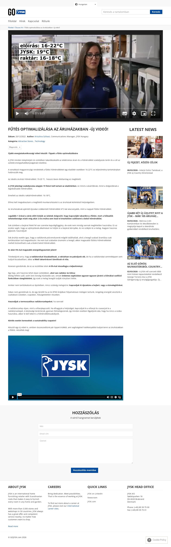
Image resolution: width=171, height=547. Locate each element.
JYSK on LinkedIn (95, 493)
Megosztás (14, 147)
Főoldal (12, 21)
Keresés (156, 11)
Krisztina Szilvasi (42, 136)
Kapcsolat (33, 21)
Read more (13, 526)
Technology (40, 141)
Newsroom (92, 497)
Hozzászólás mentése (84, 470)
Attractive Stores (25, 141)
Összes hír (19, 27)
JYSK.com (92, 501)
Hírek (22, 21)
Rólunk (46, 21)
